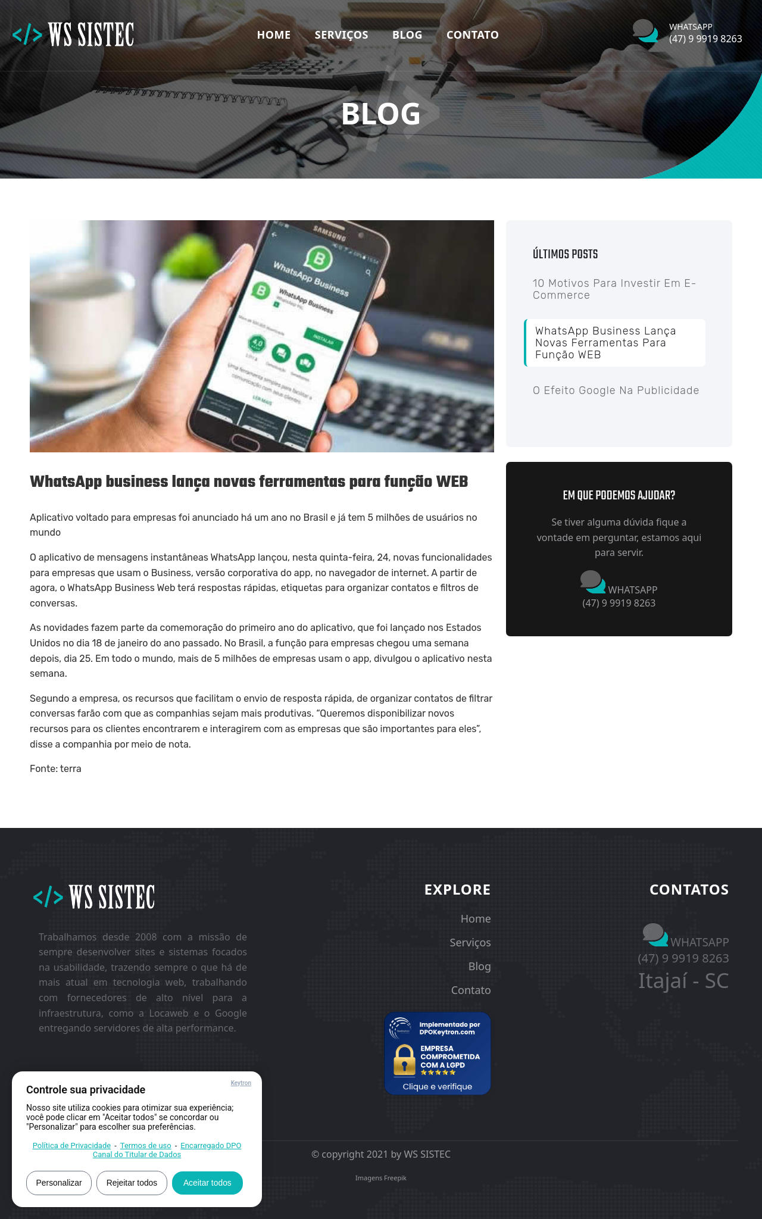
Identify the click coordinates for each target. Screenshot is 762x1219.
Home (274, 34)
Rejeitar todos (133, 1182)
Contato (472, 34)
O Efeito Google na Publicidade (616, 390)
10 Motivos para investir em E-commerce (615, 289)
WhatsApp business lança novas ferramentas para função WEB (605, 342)
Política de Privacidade (72, 1144)
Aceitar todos (210, 1182)
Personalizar (59, 1182)
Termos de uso (145, 1144)
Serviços (341, 34)
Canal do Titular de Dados (137, 1153)
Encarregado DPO (210, 1144)
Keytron (241, 1082)
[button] (437, 1053)
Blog (407, 34)
